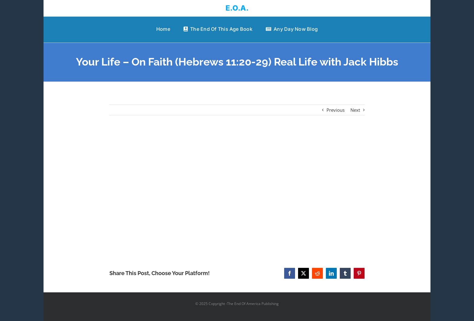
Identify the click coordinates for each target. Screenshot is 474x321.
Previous (335, 110)
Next (355, 110)
